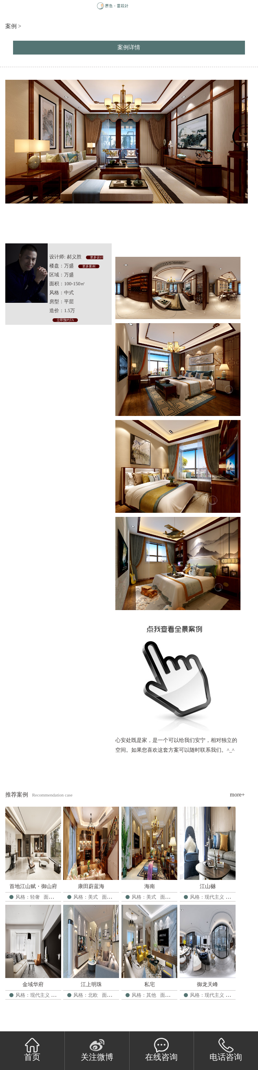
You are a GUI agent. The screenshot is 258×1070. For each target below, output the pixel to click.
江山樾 (208, 886)
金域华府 (33, 984)
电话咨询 (225, 1049)
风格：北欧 (85, 995)
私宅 (149, 984)
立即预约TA (65, 320)
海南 (149, 886)
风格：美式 (85, 897)
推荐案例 (16, 795)
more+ (237, 795)
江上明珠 (91, 984)
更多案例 (88, 266)
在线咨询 (161, 1049)
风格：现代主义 (207, 897)
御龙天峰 (207, 984)
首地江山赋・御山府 (33, 886)
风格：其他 (144, 995)
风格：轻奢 (27, 897)
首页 (32, 1049)
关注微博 (97, 1049)
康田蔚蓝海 (91, 886)
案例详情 (128, 47)
